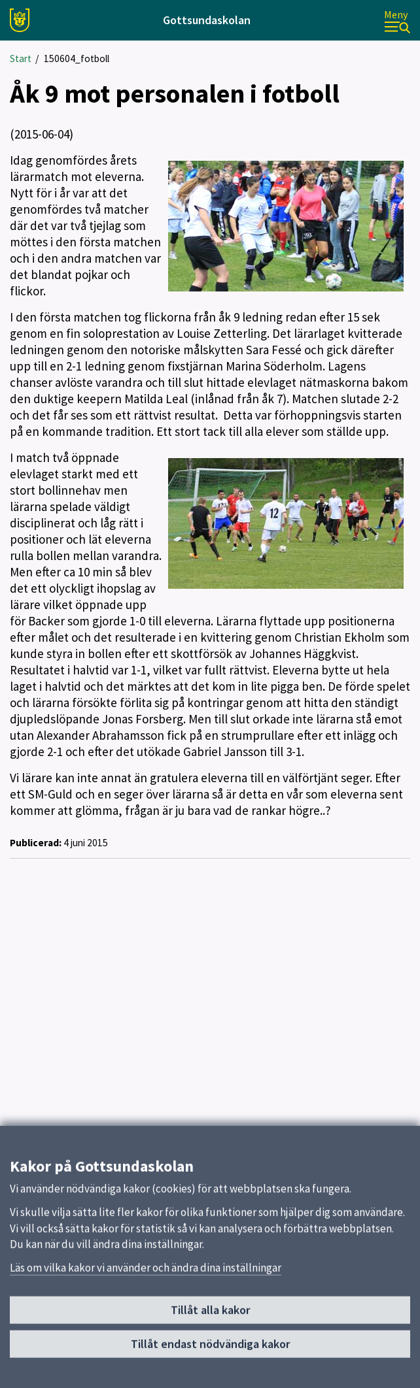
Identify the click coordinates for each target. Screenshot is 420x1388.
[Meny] (397, 20)
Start (20, 58)
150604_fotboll (76, 58)
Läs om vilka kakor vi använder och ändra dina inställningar (145, 1271)
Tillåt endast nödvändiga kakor (210, 1347)
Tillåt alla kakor (210, 1314)
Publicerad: (35, 842)
